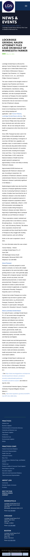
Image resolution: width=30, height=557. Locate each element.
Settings (25, 554)
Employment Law (6, 437)
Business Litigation (7, 425)
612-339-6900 (11, 510)
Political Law (5, 464)
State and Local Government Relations (12, 473)
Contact (5, 495)
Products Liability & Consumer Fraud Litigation (14, 466)
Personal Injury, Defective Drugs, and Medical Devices (13, 461)
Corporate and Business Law (9, 430)
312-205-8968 (11, 525)
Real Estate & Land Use (8, 468)
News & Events (7, 493)
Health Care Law (6, 453)
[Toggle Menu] (26, 6)
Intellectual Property (7, 455)
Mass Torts (5, 458)
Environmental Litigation (8, 439)
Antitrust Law (5, 423)
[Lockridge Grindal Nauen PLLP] (8, 6)
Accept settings (6, 554)
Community (5, 482)
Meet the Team (7, 491)
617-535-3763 (11, 540)
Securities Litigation (7, 470)
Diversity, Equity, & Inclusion (9, 485)
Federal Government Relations (10, 448)
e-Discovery (5, 434)
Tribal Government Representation (11, 475)
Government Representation (9, 451)
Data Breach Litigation (7, 432)
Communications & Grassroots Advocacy (12, 428)
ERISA (4, 441)
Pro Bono (4, 487)
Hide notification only (16, 554)
